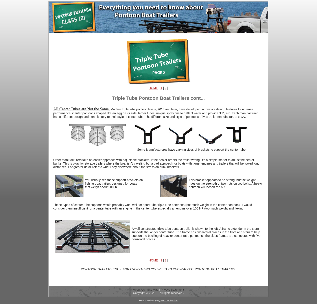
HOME (153, 88)
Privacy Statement (172, 289)
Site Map (152, 289)
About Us (139, 289)
